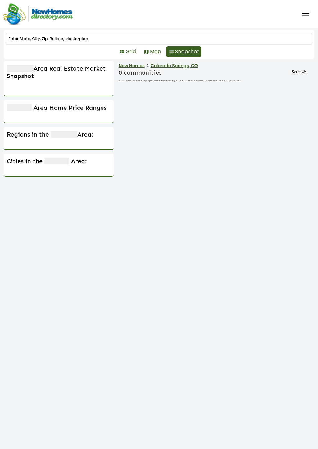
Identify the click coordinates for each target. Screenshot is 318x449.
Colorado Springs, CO (174, 65)
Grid (131, 51)
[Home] (38, 14)
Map (155, 51)
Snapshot (187, 51)
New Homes (132, 65)
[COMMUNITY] (159, 39)
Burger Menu (306, 14)
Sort (299, 72)
